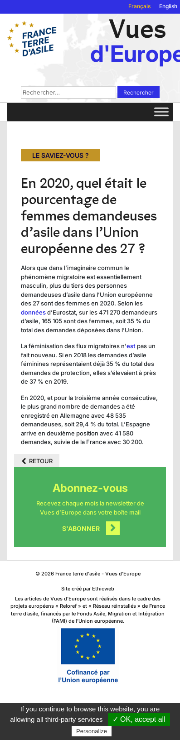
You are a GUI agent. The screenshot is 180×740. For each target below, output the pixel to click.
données (33, 312)
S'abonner (81, 528)
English (168, 6)
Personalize (91, 731)
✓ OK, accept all (138, 719)
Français (139, 6)
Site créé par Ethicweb (87, 588)
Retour (41, 461)
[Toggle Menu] (161, 111)
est (131, 346)
